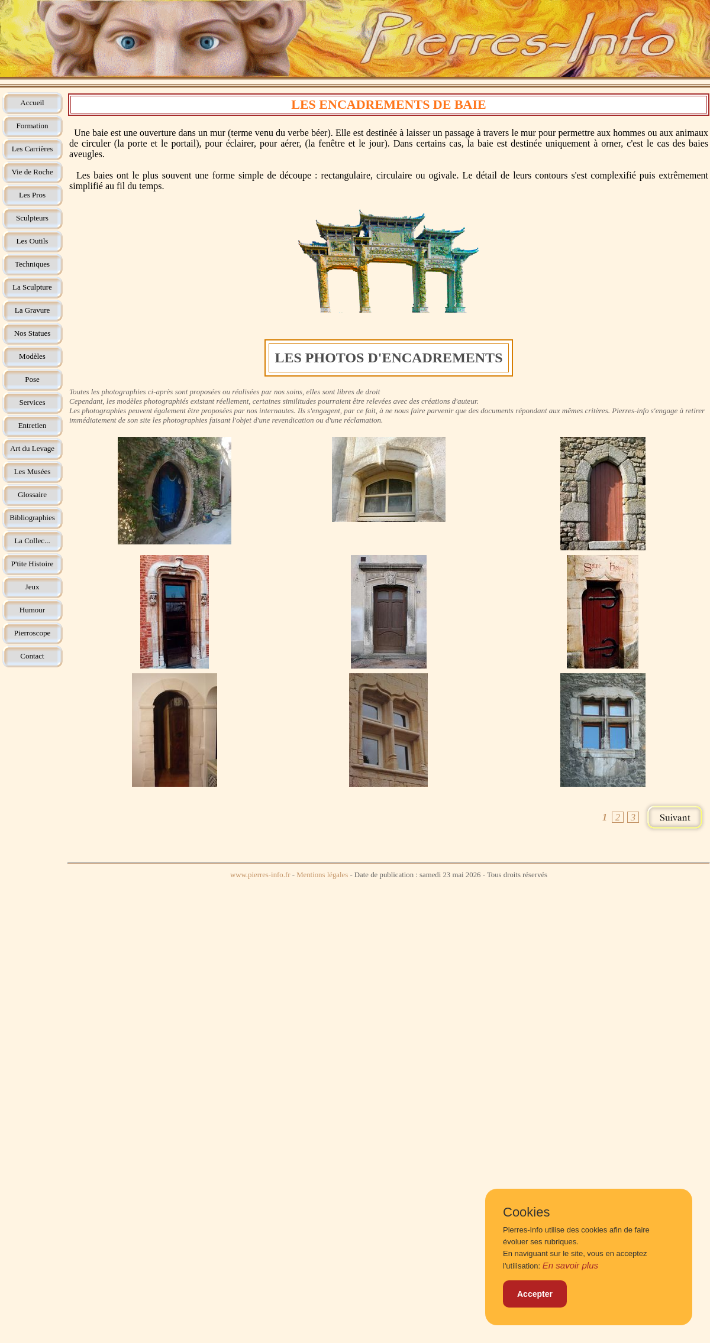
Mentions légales (322, 875)
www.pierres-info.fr (260, 875)
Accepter (535, 1294)
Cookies (526, 1212)
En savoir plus (570, 1265)
